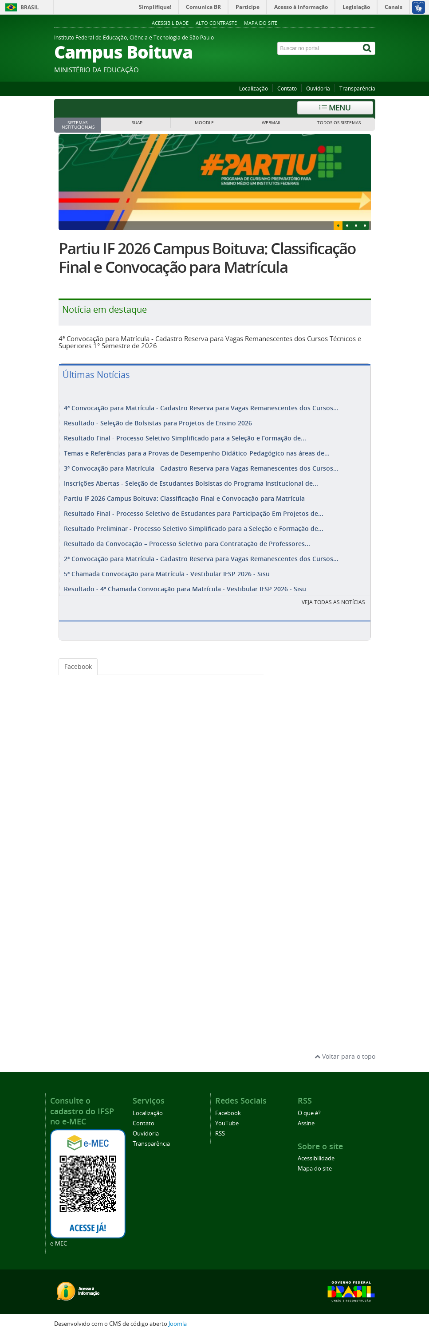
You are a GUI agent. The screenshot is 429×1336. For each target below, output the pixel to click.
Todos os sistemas (339, 123)
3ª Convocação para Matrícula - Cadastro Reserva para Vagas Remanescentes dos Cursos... (201, 468)
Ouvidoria (318, 88)
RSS (220, 1133)
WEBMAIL (271, 123)
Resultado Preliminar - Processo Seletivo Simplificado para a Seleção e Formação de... (193, 528)
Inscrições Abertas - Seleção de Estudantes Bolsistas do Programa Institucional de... (191, 483)
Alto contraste (216, 23)
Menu (334, 107)
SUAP (137, 123)
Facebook (78, 666)
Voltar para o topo (345, 1056)
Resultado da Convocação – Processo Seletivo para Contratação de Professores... (187, 543)
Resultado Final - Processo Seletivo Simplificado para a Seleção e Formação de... (185, 438)
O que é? (309, 1113)
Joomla (178, 1324)
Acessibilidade (170, 23)
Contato (287, 88)
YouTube (227, 1123)
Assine (306, 1123)
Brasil (29, 7)
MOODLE (204, 123)
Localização (253, 88)
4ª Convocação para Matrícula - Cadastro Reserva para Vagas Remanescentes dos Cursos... (201, 408)
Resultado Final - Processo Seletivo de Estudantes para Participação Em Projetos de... (193, 513)
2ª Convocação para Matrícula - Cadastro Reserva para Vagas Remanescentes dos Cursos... (201, 558)
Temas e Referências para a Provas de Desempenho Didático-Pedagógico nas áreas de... (197, 453)
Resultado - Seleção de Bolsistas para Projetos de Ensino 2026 (158, 423)
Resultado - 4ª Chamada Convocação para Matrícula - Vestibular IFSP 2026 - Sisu (185, 589)
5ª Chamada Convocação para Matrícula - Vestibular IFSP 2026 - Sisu (167, 574)
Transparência (357, 88)
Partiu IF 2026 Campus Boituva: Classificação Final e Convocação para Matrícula (207, 258)
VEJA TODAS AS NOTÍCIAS (333, 602)
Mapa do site (260, 23)
